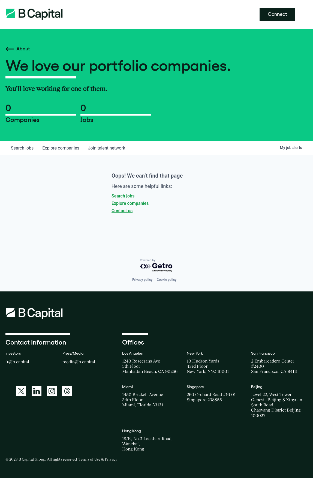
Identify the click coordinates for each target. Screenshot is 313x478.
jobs (22, 148)
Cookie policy (166, 280)
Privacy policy (142, 280)
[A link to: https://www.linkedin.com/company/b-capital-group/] (36, 391)
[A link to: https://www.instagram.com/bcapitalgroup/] (52, 391)
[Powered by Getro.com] (156, 265)
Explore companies (130, 203)
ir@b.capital (17, 361)
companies (60, 148)
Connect (277, 14)
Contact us (122, 210)
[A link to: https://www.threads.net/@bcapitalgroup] (67, 391)
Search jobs (123, 196)
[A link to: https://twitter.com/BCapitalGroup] (21, 391)
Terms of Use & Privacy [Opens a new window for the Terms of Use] (98, 459)
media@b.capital (78, 361)
